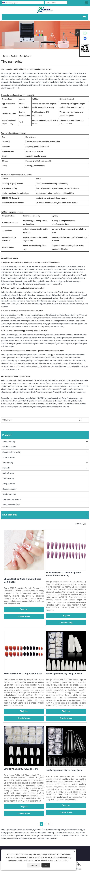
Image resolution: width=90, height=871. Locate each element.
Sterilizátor (6, 468)
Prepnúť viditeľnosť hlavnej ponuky (84, 17)
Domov (5, 56)
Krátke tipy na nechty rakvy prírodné (64, 673)
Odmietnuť (33, 865)
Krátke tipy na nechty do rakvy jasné (64, 770)
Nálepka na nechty (9, 489)
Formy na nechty (8, 484)
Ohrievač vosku (8, 473)
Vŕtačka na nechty (9, 447)
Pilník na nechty (8, 478)
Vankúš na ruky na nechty (11, 499)
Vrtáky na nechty (8, 457)
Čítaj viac (24, 609)
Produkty (14, 56)
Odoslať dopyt (24, 616)
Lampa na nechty (8, 442)
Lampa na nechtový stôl (11, 505)
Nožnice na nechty (9, 494)
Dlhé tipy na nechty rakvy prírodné (21, 769)
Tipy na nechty (25, 56)
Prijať (46, 865)
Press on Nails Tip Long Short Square (23, 673)
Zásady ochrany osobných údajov (55, 860)
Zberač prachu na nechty (11, 452)
